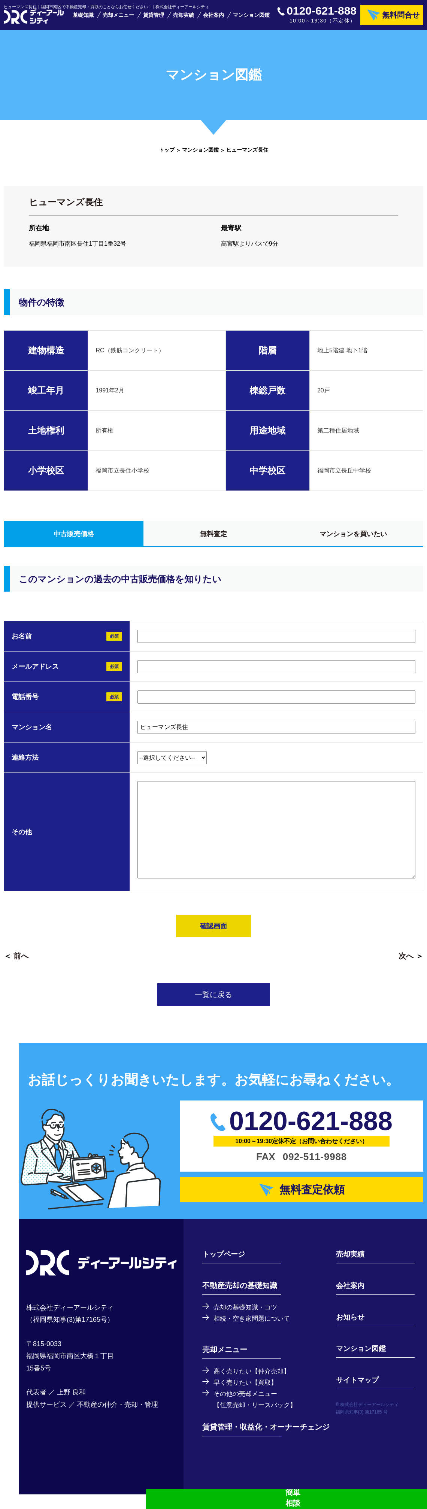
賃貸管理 (153, 19)
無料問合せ (401, 19)
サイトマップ (355, 1392)
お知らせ (348, 1329)
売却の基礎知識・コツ (247, 1319)
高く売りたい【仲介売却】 (254, 1384)
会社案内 (213, 19)
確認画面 (213, 933)
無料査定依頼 (313, 1199)
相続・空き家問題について (254, 1331)
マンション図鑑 (251, 19)
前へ (20, 963)
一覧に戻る (213, 1002)
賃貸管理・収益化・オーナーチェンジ (266, 1441)
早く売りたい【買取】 (247, 1396)
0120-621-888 (322, 14)
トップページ (224, 1266)
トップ (167, 157)
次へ (406, 963)
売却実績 (183, 19)
